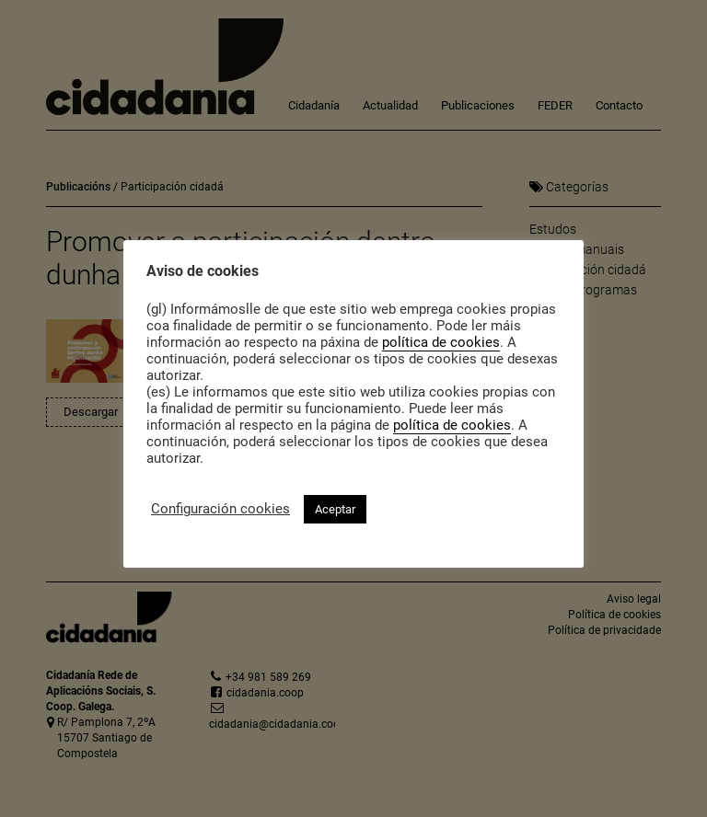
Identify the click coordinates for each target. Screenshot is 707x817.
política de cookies (441, 342)
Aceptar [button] (335, 509)
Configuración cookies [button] (220, 509)
